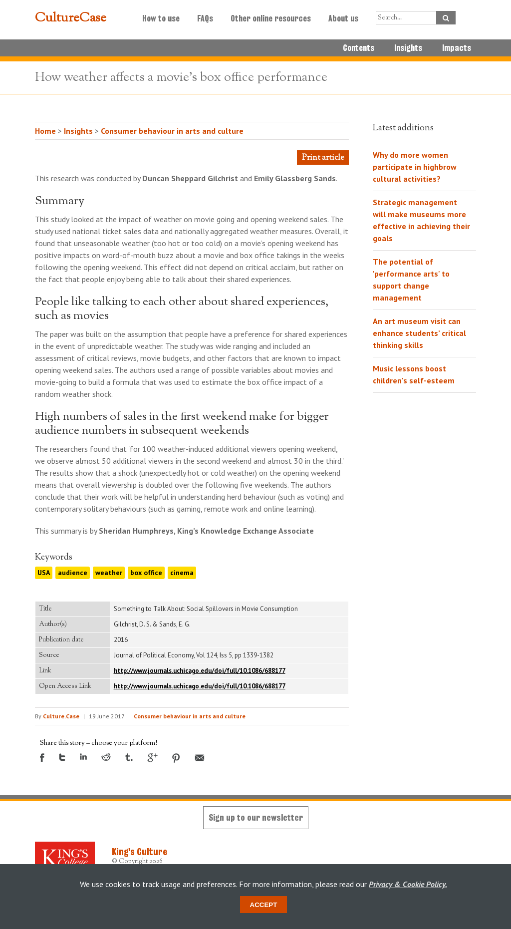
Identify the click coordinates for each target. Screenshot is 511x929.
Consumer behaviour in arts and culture (172, 131)
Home (45, 131)
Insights (408, 48)
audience (72, 572)
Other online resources (271, 18)
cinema (182, 572)
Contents (358, 48)
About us (343, 18)
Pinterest (176, 758)
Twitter (62, 757)
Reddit (106, 757)
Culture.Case (61, 716)
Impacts (456, 48)
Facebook (42, 757)
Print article (323, 158)
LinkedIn (83, 756)
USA (43, 572)
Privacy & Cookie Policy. (408, 884)
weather (108, 572)
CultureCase (70, 18)
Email (200, 757)
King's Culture (139, 851)
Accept (263, 905)
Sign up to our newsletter (256, 817)
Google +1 (152, 757)
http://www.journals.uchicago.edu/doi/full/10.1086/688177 (199, 670)
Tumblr (129, 757)
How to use (161, 18)
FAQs (205, 18)
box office (146, 572)
